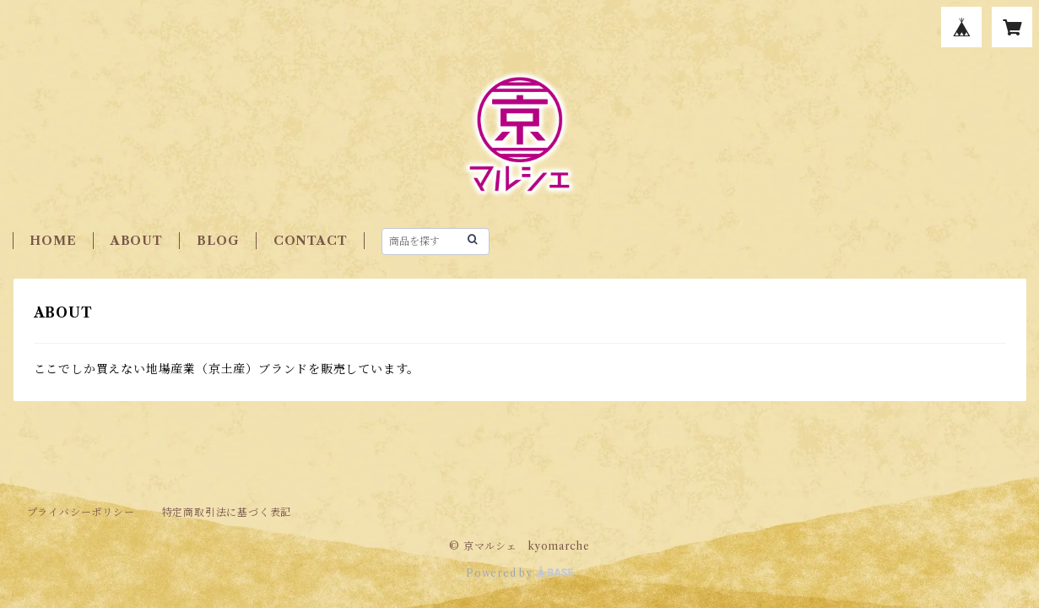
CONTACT (310, 240)
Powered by (519, 573)
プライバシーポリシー (81, 512)
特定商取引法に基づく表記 (227, 512)
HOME (53, 240)
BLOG (218, 240)
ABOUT (137, 240)
